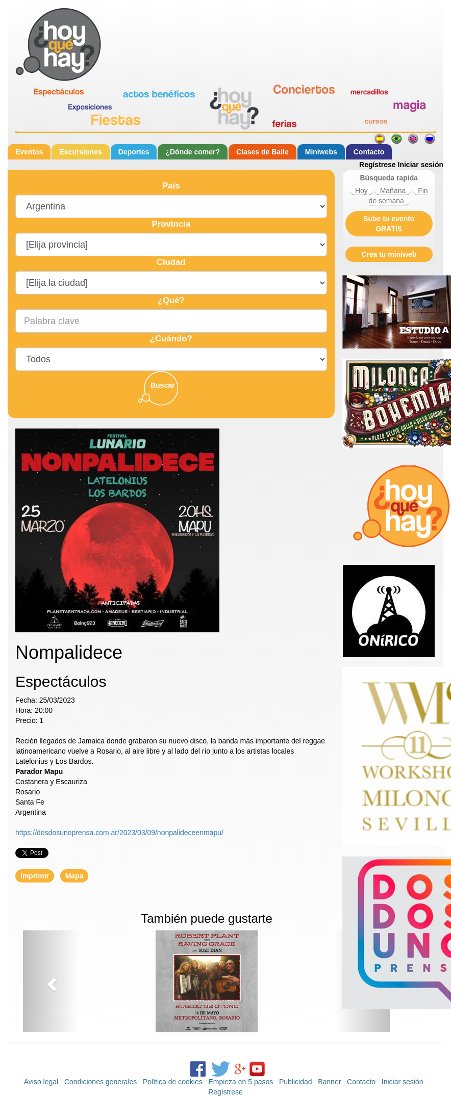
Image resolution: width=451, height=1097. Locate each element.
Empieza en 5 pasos (240, 1082)
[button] (50, 981)
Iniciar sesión (420, 164)
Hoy (361, 190)
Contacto (369, 152)
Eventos (29, 152)
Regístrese (377, 164)
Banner (329, 1082)
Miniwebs (321, 152)
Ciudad (171, 262)
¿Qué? (171, 300)
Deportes (133, 152)
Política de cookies (173, 1082)
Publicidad (295, 1082)
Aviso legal (41, 1082)
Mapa (74, 876)
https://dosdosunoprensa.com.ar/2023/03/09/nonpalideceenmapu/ (119, 832)
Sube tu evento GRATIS (388, 224)
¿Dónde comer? (192, 152)
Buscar (162, 385)
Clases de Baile (262, 152)
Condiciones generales (100, 1082)
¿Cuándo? (171, 338)
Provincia (171, 224)
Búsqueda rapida (389, 178)
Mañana (393, 190)
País (171, 186)
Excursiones (80, 152)
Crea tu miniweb (388, 254)
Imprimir (34, 876)
